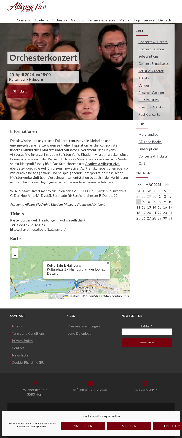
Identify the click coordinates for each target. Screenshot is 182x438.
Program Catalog (151, 93)
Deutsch (164, 20)
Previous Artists (150, 107)
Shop (136, 20)
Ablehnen (129, 425)
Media (124, 20)
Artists (143, 78)
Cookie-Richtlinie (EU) (29, 362)
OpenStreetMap (98, 296)
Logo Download (80, 333)
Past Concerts (149, 114)
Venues (144, 85)
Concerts (24, 20)
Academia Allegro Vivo (102, 164)
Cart (141, 163)
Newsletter (21, 355)
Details (52, 273)
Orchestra (59, 20)
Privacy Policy (22, 341)
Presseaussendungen (84, 326)
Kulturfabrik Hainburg (26, 79)
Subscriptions (148, 56)
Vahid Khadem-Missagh (89, 154)
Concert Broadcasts (153, 63)
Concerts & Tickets (153, 42)
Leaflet (72, 296)
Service (149, 20)
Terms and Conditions (28, 333)
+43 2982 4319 (145, 390)
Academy (41, 20)
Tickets (20, 91)
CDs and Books (150, 142)
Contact (18, 348)
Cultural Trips (148, 100)
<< (140, 184)
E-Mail (146, 326)
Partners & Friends (101, 20)
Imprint (17, 326)
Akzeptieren (83, 425)
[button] (76, 284)
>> (167, 184)
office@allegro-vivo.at (90, 390)
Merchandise (148, 134)
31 (170, 218)
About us (77, 20)
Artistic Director (151, 71)
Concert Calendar (151, 49)
